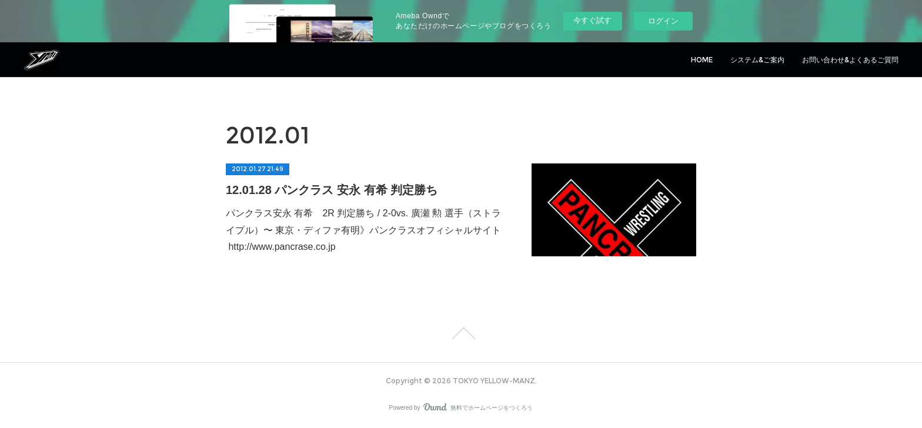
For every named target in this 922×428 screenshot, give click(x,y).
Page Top (461, 333)
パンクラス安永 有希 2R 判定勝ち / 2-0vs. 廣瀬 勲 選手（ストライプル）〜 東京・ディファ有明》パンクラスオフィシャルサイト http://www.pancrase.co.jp (363, 230)
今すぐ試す (592, 20)
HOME (702, 59)
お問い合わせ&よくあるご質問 (850, 59)
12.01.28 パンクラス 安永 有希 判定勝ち (331, 189)
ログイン (663, 20)
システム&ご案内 (757, 59)
